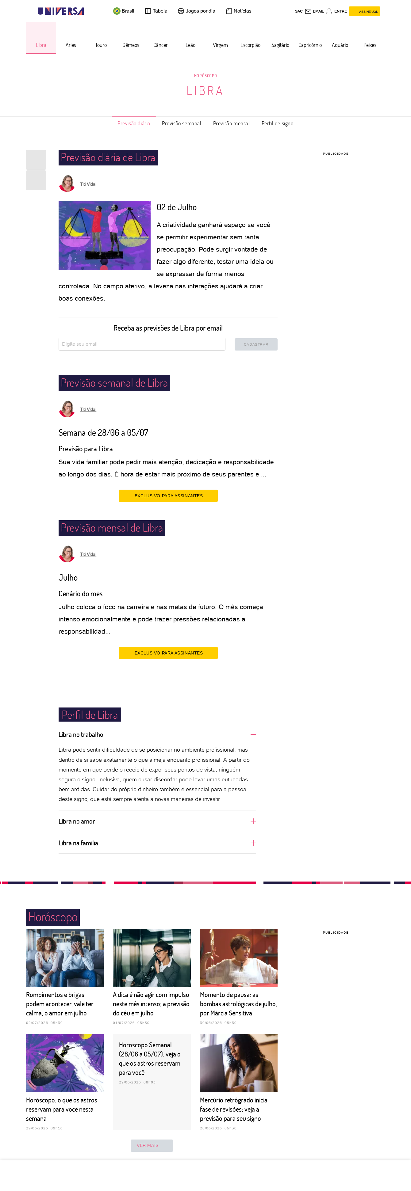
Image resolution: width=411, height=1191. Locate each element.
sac (299, 11)
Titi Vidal (88, 184)
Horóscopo (205, 75)
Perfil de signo (278, 123)
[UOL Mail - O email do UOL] (314, 11)
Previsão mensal (231, 123)
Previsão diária (133, 123)
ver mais (152, 1145)
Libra (205, 90)
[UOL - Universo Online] (89, 11)
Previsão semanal (182, 123)
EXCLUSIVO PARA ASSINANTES (168, 495)
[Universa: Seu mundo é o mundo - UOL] (61, 11)
